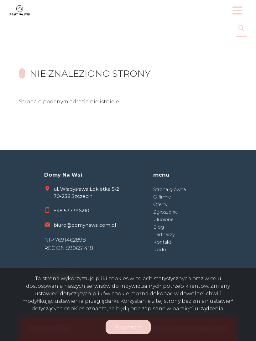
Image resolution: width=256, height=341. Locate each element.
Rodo (159, 249)
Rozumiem (128, 327)
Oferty (160, 204)
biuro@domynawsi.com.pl (85, 225)
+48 (59, 211)
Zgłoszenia (165, 212)
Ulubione (163, 219)
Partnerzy (164, 234)
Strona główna (169, 189)
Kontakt (162, 242)
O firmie (162, 197)
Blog (158, 227)
